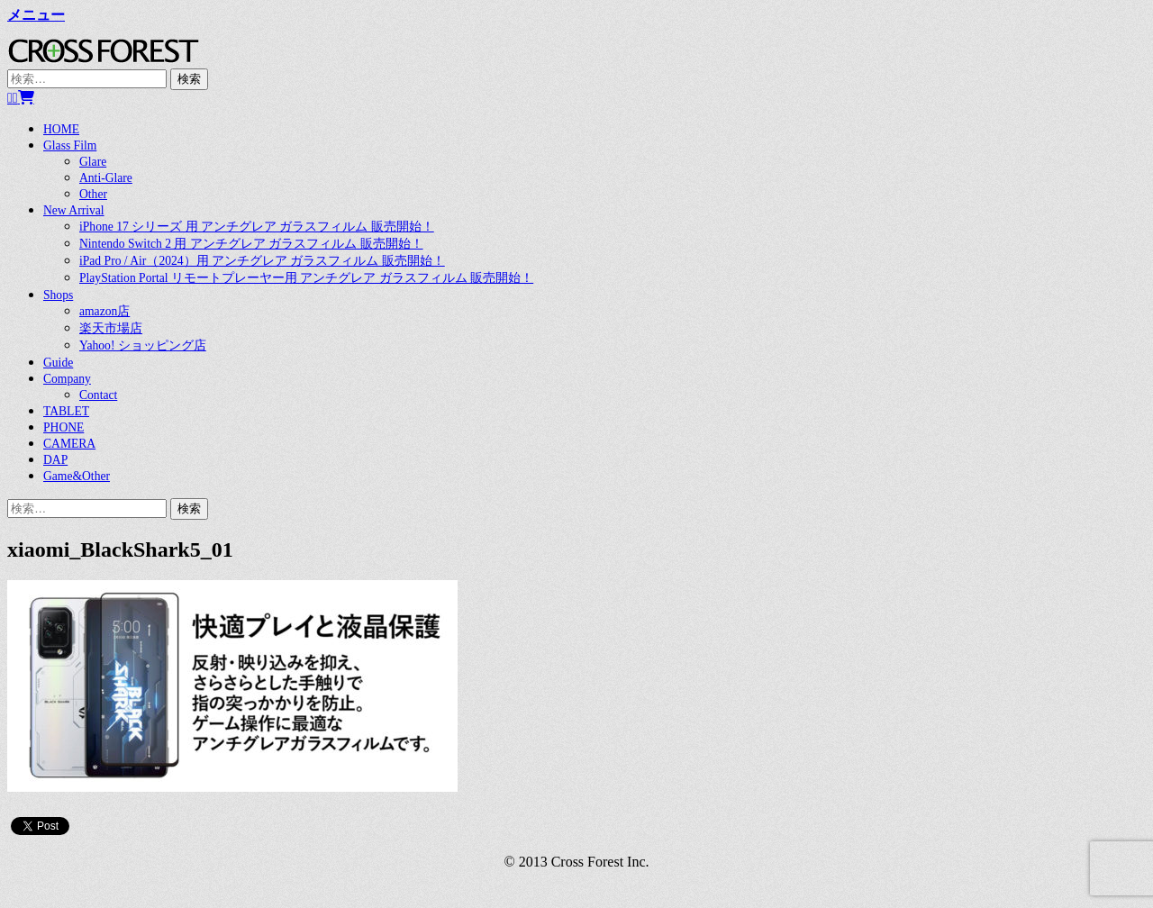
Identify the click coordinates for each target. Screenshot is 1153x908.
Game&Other (76, 476)
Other (93, 194)
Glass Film (69, 145)
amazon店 (104, 311)
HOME (61, 129)
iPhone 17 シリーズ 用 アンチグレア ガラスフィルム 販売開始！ (256, 226)
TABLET (66, 411)
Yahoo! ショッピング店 (142, 345)
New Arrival (73, 210)
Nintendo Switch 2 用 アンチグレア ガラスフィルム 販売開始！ (251, 243)
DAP (55, 460)
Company (67, 379)
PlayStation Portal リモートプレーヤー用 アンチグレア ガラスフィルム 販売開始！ (306, 278)
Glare (92, 161)
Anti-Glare (105, 178)
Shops (58, 295)
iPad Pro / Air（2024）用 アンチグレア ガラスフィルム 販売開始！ (262, 261)
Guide (58, 362)
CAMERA (69, 443)
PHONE (63, 427)
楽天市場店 (110, 328)
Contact (98, 395)
